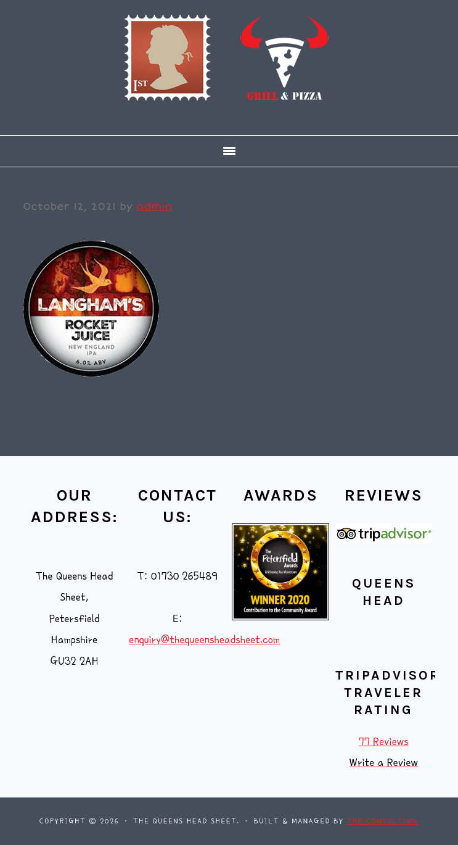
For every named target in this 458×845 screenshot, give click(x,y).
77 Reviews (384, 741)
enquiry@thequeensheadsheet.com (204, 640)
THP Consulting (383, 821)
